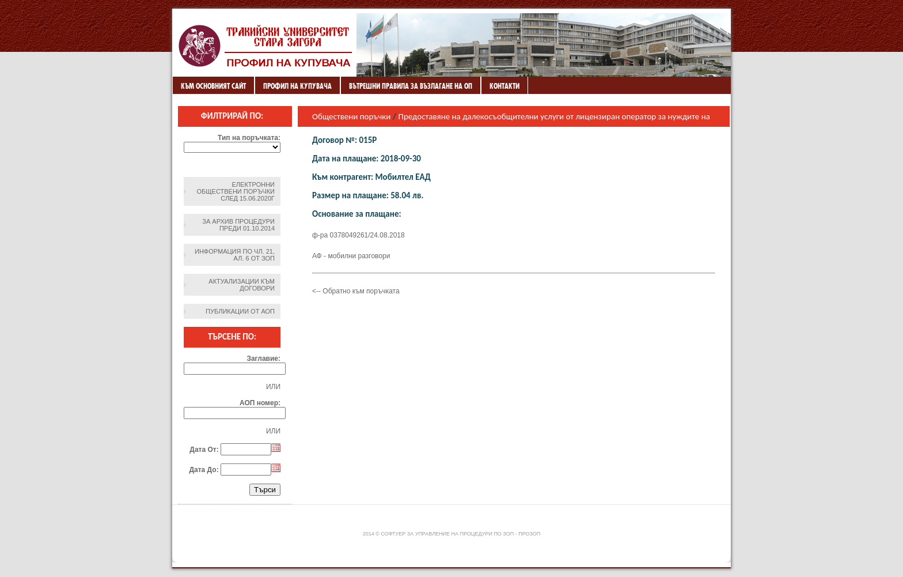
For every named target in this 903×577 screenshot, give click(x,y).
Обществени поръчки (351, 116)
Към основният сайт (213, 85)
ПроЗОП (529, 534)
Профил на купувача (297, 85)
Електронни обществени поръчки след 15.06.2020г (236, 191)
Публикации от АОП (240, 311)
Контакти (504, 85)
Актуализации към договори (241, 285)
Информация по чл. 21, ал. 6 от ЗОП (235, 255)
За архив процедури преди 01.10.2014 (238, 225)
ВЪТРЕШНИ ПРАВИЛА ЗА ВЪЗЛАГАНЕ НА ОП (410, 85)
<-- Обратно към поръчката (356, 291)
